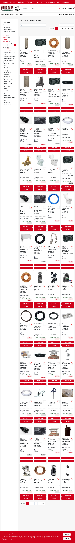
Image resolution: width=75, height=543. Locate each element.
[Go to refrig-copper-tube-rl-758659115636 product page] (40, 481)
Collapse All (9, 48)
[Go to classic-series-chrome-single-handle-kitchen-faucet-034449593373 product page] (40, 404)
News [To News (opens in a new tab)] (21, 14)
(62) (7, 67)
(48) (7, 72)
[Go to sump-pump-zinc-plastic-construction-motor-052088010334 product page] (53, 289)
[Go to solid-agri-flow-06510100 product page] (40, 133)
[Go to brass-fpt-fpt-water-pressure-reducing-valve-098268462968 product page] (26, 172)
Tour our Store (63, 14)
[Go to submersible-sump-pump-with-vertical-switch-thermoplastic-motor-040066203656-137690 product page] (67, 289)
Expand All (9, 50)
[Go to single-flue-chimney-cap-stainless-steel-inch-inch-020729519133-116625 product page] (53, 443)
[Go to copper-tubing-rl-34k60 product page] (53, 55)
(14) (9, 97)
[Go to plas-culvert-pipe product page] (67, 172)
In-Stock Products (8, 29)
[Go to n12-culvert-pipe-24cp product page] (40, 55)
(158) (9, 58)
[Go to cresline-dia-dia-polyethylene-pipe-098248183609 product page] (53, 328)
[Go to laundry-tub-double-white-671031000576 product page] (26, 251)
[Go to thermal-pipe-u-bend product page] (40, 251)
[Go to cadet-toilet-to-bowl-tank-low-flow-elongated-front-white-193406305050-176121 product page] (53, 172)
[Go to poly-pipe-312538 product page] (40, 367)
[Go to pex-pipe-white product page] (26, 404)
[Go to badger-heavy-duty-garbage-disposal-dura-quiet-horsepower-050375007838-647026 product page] (40, 289)
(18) (6, 88)
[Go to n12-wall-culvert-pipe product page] (67, 251)
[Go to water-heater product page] (26, 94)
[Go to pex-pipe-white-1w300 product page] (67, 133)
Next (72, 28)
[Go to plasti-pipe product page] (67, 94)
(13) (7, 102)
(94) (9, 63)
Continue (66, 534)
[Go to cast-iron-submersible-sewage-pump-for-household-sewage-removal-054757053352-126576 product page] (40, 94)
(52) (6, 70)
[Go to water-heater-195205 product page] (67, 55)
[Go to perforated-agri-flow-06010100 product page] (26, 133)
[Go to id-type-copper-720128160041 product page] (26, 289)
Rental (17, 14)
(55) (8, 69)
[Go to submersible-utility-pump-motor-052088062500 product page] (67, 443)
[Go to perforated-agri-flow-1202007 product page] (26, 443)
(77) (6, 65)
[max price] (11, 45)
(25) (7, 78)
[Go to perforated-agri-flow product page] (26, 211)
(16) (7, 95)
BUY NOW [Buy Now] (26, 72)
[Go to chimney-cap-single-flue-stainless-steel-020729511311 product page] (53, 367)
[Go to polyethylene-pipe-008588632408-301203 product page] (26, 328)
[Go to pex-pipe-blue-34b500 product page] (53, 211)
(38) (6, 74)
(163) (9, 56)
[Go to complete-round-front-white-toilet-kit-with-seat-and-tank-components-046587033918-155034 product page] (26, 367)
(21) (7, 81)
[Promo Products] (3, 24)
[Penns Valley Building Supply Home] (7, 8)
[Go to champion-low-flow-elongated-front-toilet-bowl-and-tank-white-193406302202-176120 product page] (40, 172)
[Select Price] (15, 45)
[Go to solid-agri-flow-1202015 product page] (40, 443)
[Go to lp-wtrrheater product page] (26, 55)
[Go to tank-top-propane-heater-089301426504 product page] (26, 481)
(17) (9, 92)
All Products (9, 14)
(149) (8, 60)
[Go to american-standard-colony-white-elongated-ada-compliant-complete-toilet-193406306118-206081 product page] (67, 211)
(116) (7, 62)
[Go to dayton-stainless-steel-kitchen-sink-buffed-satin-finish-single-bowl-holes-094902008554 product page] (67, 404)
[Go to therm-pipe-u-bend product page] (40, 328)
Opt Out (67, 538)
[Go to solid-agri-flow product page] (40, 211)
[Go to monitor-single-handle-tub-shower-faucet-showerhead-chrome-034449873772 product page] (67, 367)
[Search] (59, 8)
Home (2, 14)
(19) (7, 86)
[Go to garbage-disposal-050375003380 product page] (53, 481)
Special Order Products (9, 31)
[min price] (5, 45)
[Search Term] (41, 8)
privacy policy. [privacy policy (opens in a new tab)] (29, 537)
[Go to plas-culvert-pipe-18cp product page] (53, 94)
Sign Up (70, 8)
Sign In (64, 8)
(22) (8, 79)
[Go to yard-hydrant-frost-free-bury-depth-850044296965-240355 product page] (53, 404)
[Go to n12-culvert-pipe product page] (53, 133)
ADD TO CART (26, 69)
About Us (71, 14)
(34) (7, 76)
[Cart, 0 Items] (73, 8)
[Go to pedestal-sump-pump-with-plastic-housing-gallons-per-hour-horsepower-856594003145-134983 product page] (67, 481)
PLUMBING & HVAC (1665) (10, 52)
